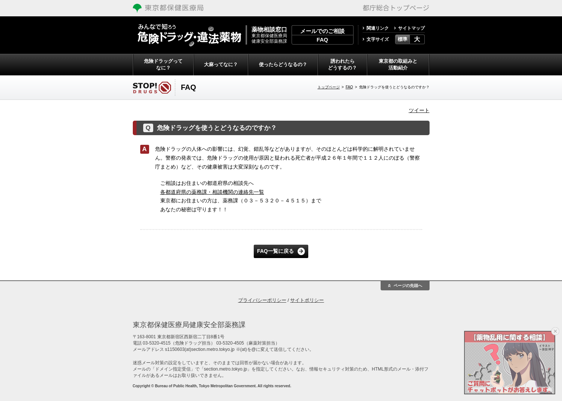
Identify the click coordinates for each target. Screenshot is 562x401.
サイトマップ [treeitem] (411, 28)
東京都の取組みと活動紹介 (398, 64)
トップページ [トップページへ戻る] (329, 87)
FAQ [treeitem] (322, 39)
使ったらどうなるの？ (283, 64)
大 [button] (417, 39)
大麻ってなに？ (221, 64)
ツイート (419, 110)
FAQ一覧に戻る (275, 251)
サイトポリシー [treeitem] (307, 300)
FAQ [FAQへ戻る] (349, 87)
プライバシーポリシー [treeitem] (262, 300)
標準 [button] (402, 39)
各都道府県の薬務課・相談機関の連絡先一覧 (212, 192)
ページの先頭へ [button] (408, 285)
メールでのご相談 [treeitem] (322, 31)
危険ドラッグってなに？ (163, 64)
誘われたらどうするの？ (342, 64)
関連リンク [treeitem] (378, 28)
